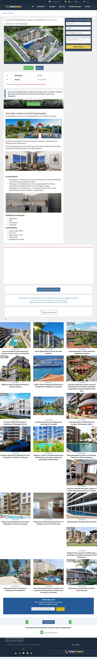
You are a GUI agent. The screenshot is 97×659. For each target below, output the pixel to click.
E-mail (39, 68)
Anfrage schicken (78, 47)
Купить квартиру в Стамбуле (14, 641)
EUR (77, 2)
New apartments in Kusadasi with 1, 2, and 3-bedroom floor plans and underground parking (48, 298)
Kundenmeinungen (75, 6)
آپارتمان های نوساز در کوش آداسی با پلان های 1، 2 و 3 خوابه (48, 300)
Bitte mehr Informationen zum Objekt (48, 289)
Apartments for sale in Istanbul (15, 639)
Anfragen (52, 6)
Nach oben (76, 645)
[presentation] (6, 44)
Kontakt (87, 6)
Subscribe (60, 609)
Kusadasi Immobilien (8, 13)
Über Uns (62, 6)
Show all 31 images (33, 104)
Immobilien (41, 6)
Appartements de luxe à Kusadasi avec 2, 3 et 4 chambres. (48, 302)
